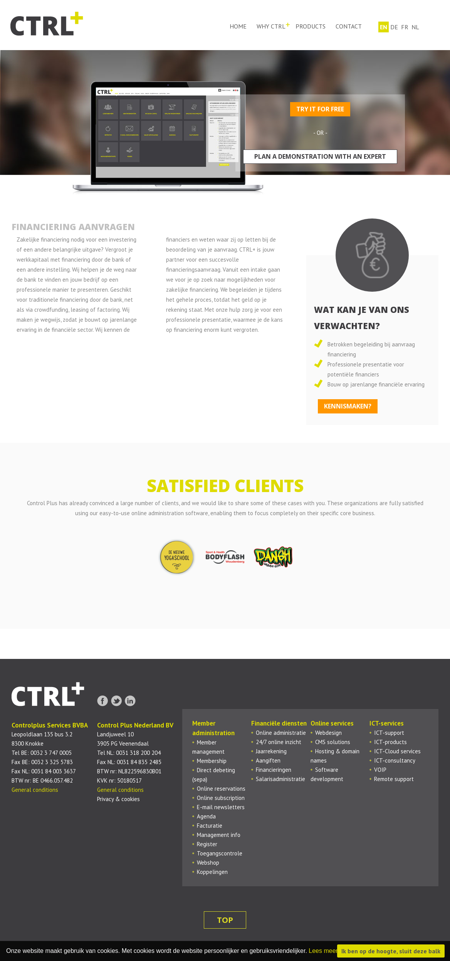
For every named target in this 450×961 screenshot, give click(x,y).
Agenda (206, 816)
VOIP (380, 769)
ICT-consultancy (394, 760)
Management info (218, 834)
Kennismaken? (347, 406)
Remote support (394, 779)
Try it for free (320, 109)
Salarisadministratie (280, 779)
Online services (332, 723)
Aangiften (268, 760)
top (225, 920)
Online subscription (221, 797)
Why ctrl (270, 26)
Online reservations (221, 788)
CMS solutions (332, 742)
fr (404, 26)
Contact (348, 26)
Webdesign (328, 732)
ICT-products (390, 742)
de (394, 26)
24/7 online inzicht (278, 742)
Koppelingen (212, 871)
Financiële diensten (279, 723)
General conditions (35, 789)
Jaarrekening (271, 751)
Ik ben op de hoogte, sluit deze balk (390, 951)
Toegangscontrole (219, 853)
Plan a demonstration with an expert (320, 156)
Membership (212, 760)
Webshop (208, 862)
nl (415, 26)
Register (207, 844)
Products (310, 26)
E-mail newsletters (221, 807)
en (383, 26)
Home (237, 26)
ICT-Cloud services (397, 751)
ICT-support (389, 732)
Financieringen (273, 769)
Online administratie (281, 732)
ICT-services (386, 723)
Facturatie (209, 825)
